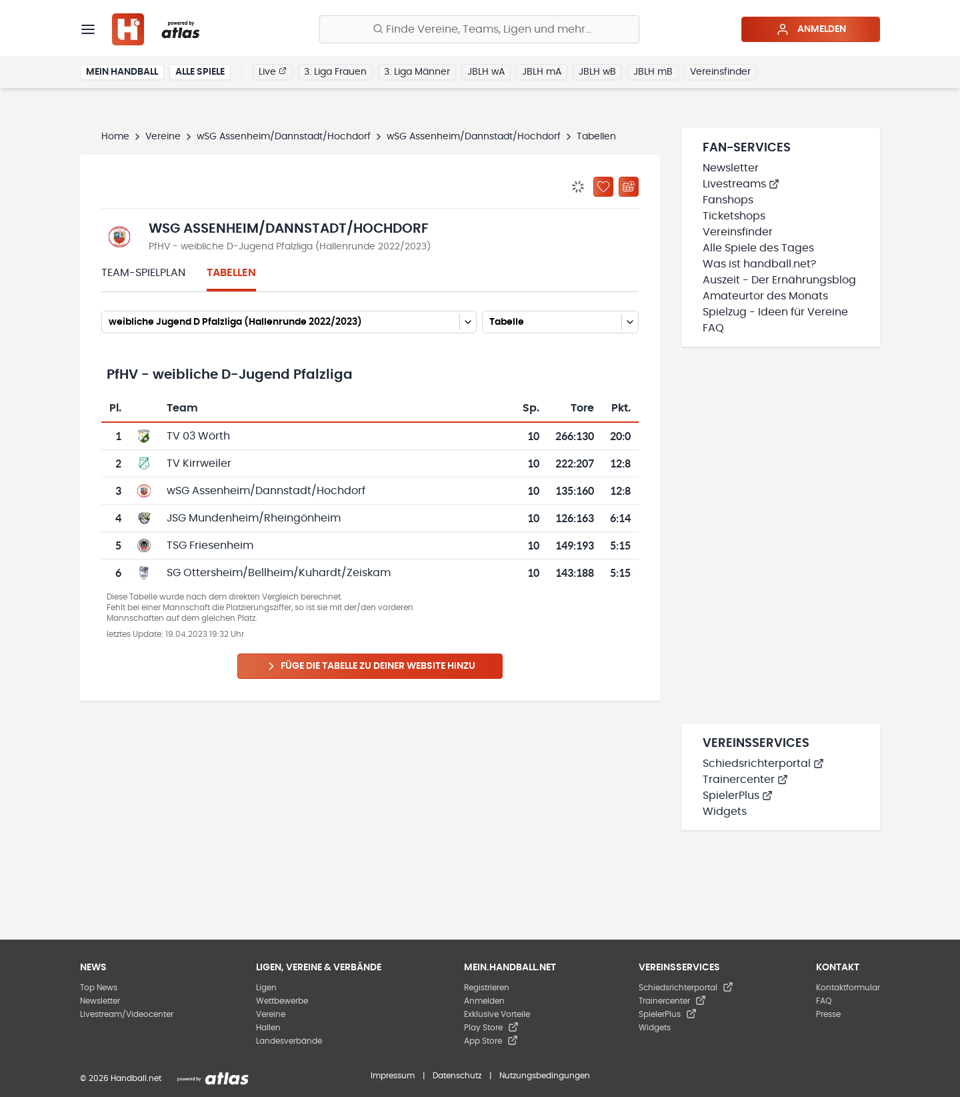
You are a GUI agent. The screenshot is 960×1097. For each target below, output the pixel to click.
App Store (491, 1041)
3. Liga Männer (417, 72)
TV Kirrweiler (199, 463)
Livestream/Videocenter (126, 1014)
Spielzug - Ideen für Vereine (775, 312)
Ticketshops (734, 216)
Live (273, 71)
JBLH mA (541, 72)
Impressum (393, 1076)
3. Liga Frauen (335, 72)
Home (115, 136)
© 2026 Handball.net (120, 1078)
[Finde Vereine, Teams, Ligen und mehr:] (479, 29)
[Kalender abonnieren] (629, 187)
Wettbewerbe (282, 1001)
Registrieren (486, 988)
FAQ (713, 328)
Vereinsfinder (720, 72)
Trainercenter (745, 780)
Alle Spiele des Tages (758, 248)
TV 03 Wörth (198, 436)
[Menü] (88, 29)
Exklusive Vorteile (497, 1014)
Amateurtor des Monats (765, 296)
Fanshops (728, 200)
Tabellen (231, 272)
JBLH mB (653, 72)
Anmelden (811, 29)
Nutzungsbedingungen (544, 1076)
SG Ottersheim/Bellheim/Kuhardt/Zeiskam (279, 573)
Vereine (163, 136)
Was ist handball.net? (759, 264)
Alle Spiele (200, 72)
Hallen (268, 1028)
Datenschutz (457, 1076)
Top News (98, 988)
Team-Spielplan (143, 272)
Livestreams (741, 184)
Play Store (491, 1028)
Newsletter (731, 168)
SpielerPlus (738, 796)
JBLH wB (597, 72)
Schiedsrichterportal (763, 764)
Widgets (725, 811)
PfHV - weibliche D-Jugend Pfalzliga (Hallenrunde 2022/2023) (290, 246)
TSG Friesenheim (210, 545)
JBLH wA (486, 72)
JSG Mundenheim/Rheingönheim (254, 518)
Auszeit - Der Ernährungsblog (779, 280)
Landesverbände (289, 1041)
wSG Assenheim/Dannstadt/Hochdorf (284, 136)
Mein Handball (122, 72)
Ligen (266, 988)
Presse (828, 1014)
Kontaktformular (848, 988)
